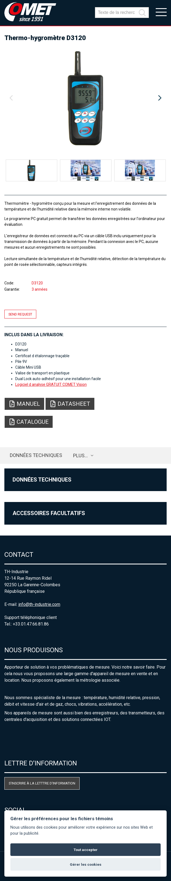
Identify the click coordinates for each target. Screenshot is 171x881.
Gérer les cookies (85, 864)
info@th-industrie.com (39, 604)
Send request (20, 314)
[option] (85, 98)
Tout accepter (86, 849)
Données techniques (36, 455)
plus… (80, 455)
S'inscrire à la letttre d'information (42, 783)
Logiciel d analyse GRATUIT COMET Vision (51, 384)
